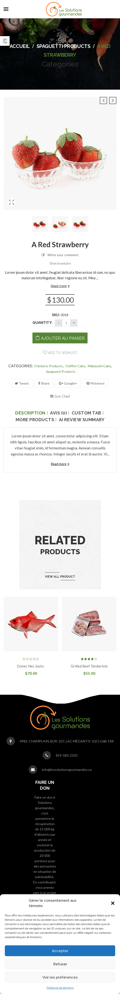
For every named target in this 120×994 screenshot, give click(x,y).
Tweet (22, 383)
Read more (59, 286)
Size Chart (60, 396)
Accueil (20, 46)
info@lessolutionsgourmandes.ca (67, 769)
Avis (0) (58, 413)
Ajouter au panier (63, 338)
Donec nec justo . (31, 666)
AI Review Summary (82, 419)
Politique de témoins (60, 987)
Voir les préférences (60, 977)
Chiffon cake (75, 366)
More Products (35, 419)
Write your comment (62, 255)
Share (44, 383)
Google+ (68, 383)
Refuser (60, 964)
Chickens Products (48, 366)
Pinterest (96, 383)
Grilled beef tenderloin (89, 666)
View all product (60, 576)
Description (30, 413)
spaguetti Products (63, 46)
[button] (112, 903)
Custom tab (86, 413)
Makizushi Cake (99, 366)
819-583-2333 (66, 755)
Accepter (60, 951)
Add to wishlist (62, 353)
